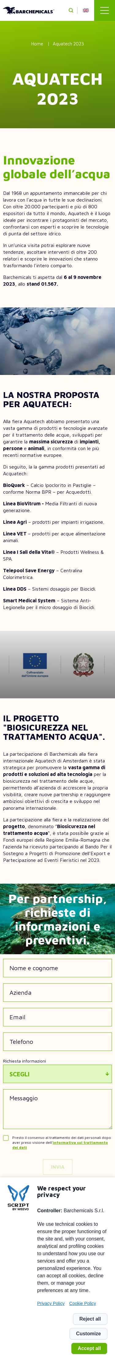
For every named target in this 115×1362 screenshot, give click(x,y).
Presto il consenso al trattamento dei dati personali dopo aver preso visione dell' (61, 1142)
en (85, 10)
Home (37, 43)
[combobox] (57, 1074)
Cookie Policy (82, 1303)
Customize (88, 1333)
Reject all (90, 1318)
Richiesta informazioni (24, 1060)
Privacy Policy (51, 1303)
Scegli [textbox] (19, 1074)
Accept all (89, 1348)
